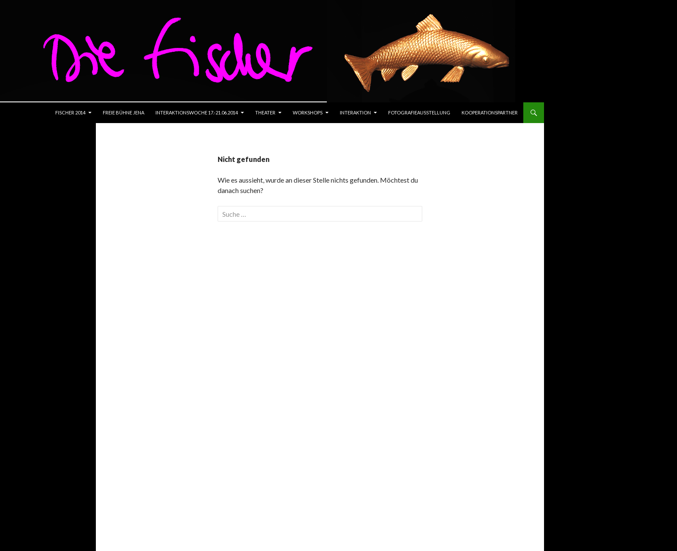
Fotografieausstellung (419, 112)
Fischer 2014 (70, 112)
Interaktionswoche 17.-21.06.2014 (196, 112)
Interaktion (355, 112)
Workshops (308, 112)
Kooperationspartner (490, 112)
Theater (265, 112)
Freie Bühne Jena (123, 112)
